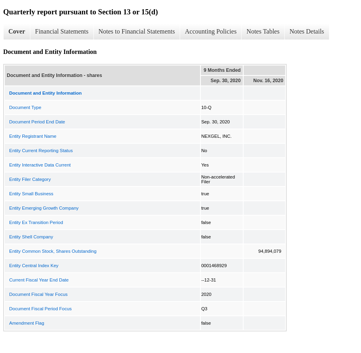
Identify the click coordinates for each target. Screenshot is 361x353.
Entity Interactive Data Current (40, 165)
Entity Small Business (31, 193)
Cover (16, 31)
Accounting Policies (210, 31)
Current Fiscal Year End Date (39, 280)
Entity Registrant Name (32, 136)
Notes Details (307, 31)
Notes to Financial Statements (137, 31)
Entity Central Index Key (33, 265)
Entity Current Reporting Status (41, 150)
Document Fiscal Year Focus (38, 294)
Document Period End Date (37, 121)
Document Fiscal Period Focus (40, 308)
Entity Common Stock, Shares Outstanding (53, 251)
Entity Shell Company (31, 236)
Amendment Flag (26, 323)
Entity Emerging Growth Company (44, 208)
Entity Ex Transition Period (36, 222)
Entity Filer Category (30, 179)
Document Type (25, 107)
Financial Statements (62, 31)
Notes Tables (263, 31)
